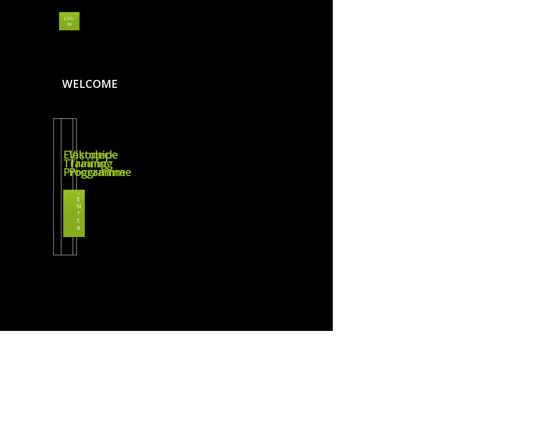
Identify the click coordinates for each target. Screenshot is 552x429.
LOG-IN (534, 18)
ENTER (136, 311)
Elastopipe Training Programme (136, 280)
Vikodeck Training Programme (469, 284)
